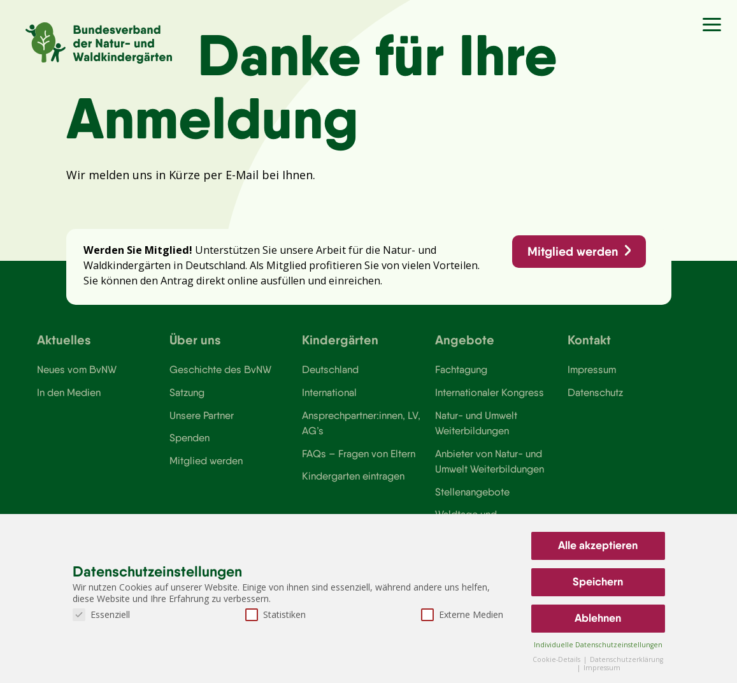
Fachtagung (461, 369)
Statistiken (275, 614)
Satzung (186, 392)
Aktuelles (64, 340)
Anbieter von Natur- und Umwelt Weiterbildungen (489, 461)
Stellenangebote (472, 491)
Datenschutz (595, 392)
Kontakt (589, 340)
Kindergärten (340, 340)
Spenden (189, 437)
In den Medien (69, 392)
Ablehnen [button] (598, 618)
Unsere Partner (201, 415)
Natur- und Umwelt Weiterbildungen (476, 423)
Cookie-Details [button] (557, 659)
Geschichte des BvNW (220, 369)
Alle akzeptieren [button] (598, 545)
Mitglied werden (572, 251)
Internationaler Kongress (489, 392)
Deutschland (330, 369)
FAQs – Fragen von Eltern (358, 453)
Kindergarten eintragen (353, 475)
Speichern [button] (598, 582)
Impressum (592, 369)
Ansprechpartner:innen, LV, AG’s (361, 423)
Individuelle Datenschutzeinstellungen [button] (598, 644)
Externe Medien (462, 614)
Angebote (464, 340)
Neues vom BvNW (77, 369)
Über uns (195, 340)
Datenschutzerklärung (626, 659)
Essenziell (101, 614)
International (329, 392)
